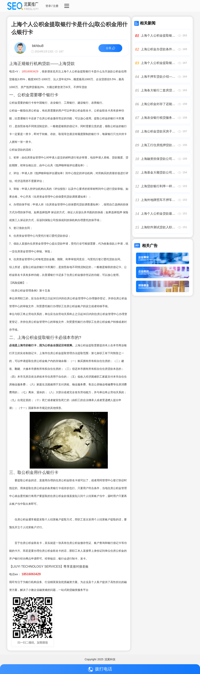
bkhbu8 (38, 46)
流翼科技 (109, 659)
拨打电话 (100, 669)
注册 (55, 5)
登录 (48, 5)
